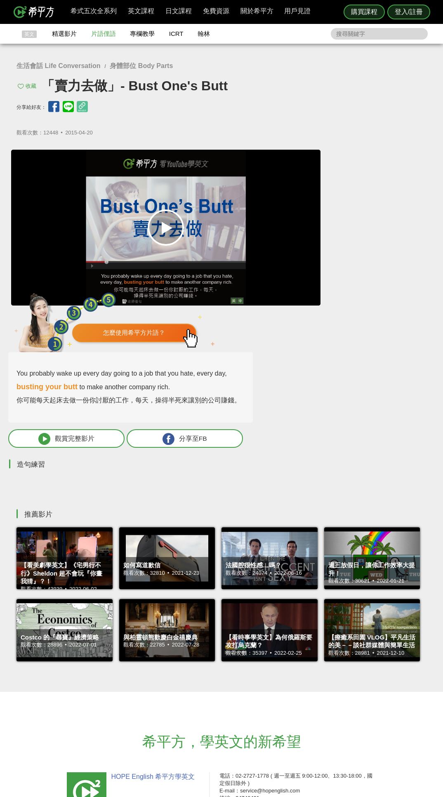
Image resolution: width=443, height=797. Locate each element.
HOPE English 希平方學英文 (151, 639)
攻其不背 (231, 689)
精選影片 (64, 33)
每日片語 (231, 704)
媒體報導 (271, 712)
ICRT (176, 33)
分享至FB (380, 302)
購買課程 (364, 11)
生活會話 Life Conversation (58, 65)
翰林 (204, 33)
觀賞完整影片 (309, 302)
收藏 (31, 86)
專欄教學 (142, 33)
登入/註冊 (409, 11)
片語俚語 (103, 33)
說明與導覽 (312, 697)
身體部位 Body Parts (141, 65)
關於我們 (271, 704)
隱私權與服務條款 (320, 689)
